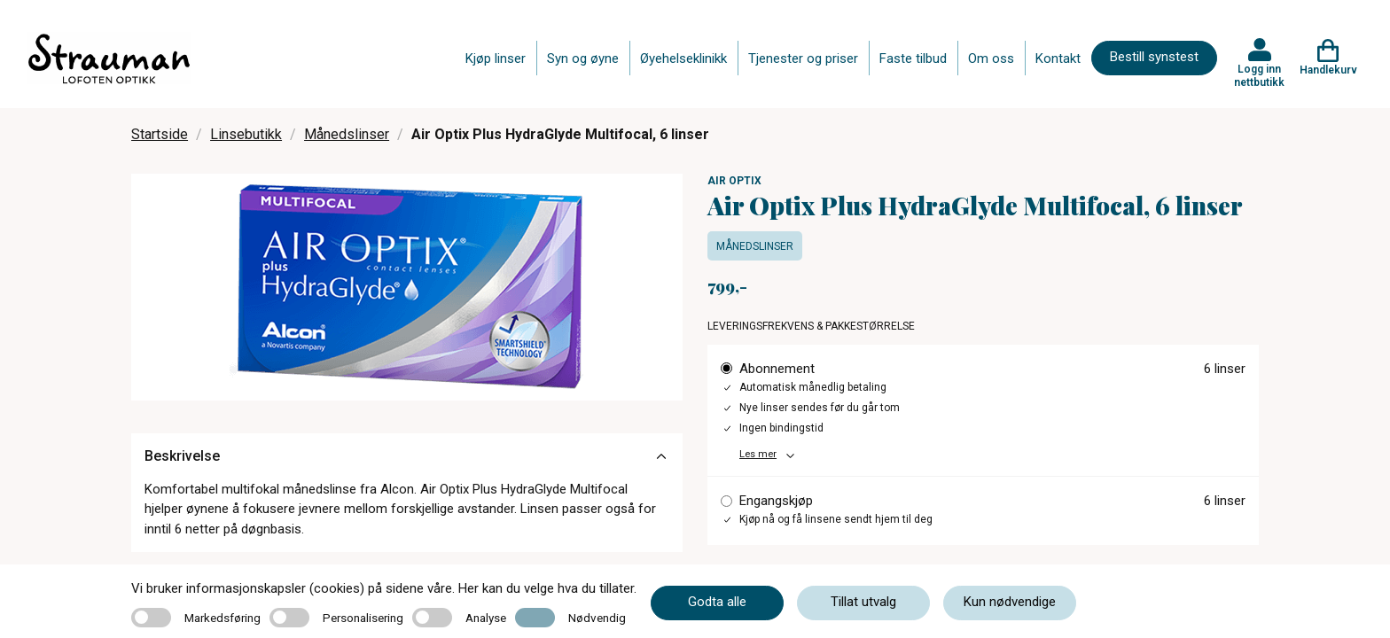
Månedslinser (346, 134)
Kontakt (1058, 58)
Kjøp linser (495, 58)
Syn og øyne (583, 58)
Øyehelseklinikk (683, 58)
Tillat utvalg (863, 602)
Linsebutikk (246, 134)
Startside (159, 134)
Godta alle (717, 602)
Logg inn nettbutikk (1259, 75)
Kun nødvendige (1010, 602)
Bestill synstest (1154, 57)
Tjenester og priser (803, 58)
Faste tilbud (913, 58)
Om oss (991, 58)
